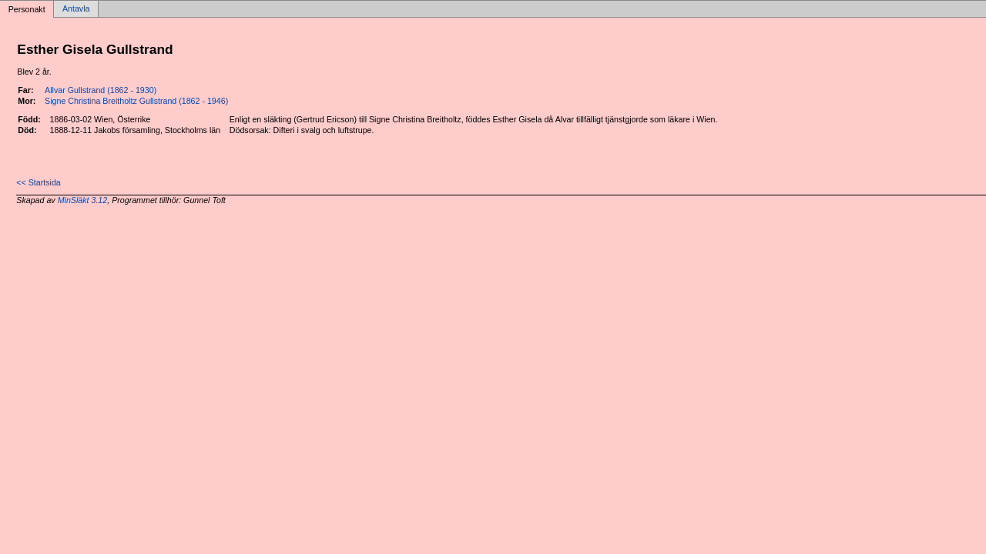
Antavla (76, 9)
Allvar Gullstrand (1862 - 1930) (100, 90)
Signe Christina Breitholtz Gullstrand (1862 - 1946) (136, 100)
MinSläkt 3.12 (83, 200)
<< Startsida (38, 182)
